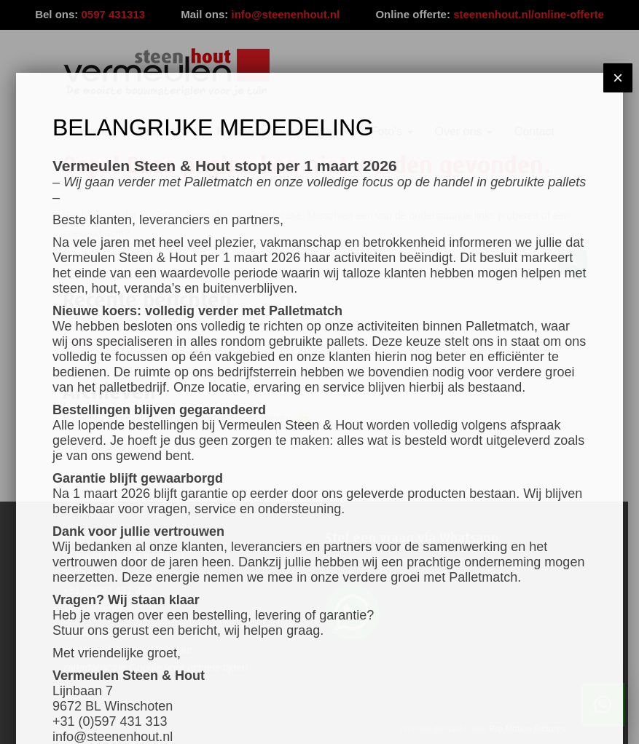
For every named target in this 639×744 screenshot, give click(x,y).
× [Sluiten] (618, 77)
